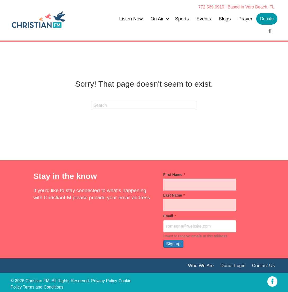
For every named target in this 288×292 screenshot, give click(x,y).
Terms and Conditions (43, 287)
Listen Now (131, 18)
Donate (267, 18)
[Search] (144, 105)
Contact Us (263, 265)
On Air (157, 18)
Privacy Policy (104, 281)
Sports (182, 18)
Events (203, 18)
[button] (167, 19)
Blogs (225, 18)
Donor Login (232, 265)
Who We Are (200, 265)
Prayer (245, 18)
